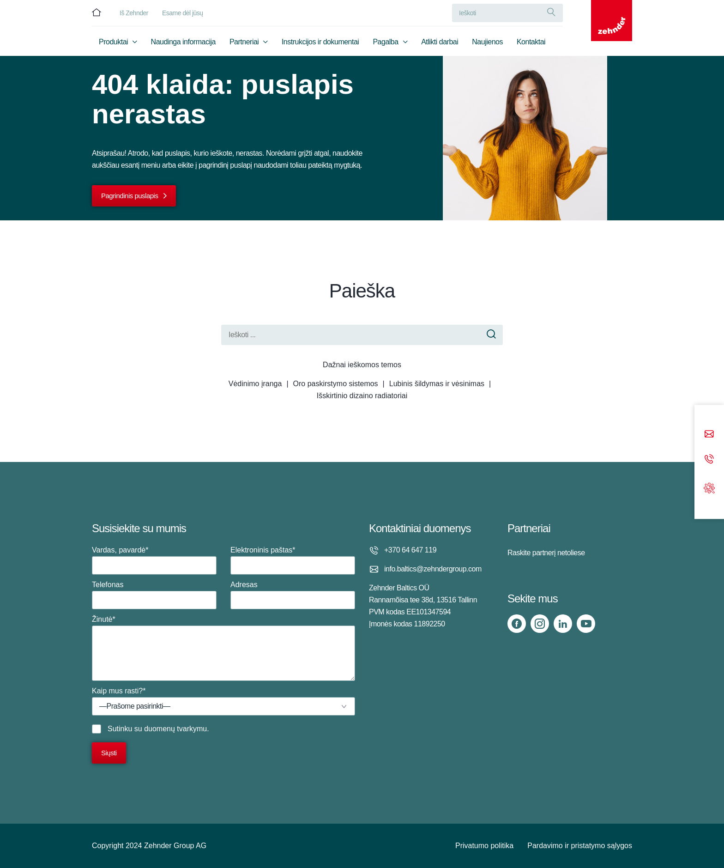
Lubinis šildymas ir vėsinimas (436, 384)
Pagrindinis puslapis (129, 196)
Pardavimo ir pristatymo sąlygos (579, 846)
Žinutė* (223, 648)
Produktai (113, 45)
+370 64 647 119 (410, 550)
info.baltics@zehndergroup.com (433, 569)
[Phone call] (709, 460)
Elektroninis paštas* (292, 560)
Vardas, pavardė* (154, 560)
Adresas (292, 595)
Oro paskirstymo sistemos (335, 384)
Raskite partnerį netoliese (546, 553)
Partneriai (244, 45)
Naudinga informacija (183, 45)
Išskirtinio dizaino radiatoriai (362, 396)
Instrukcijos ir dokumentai (320, 45)
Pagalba (385, 45)
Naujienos (487, 45)
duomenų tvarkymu (175, 729)
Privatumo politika (484, 846)
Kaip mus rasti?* (223, 701)
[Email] (709, 435)
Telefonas (154, 595)
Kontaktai (531, 45)
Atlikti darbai (439, 45)
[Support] (709, 487)
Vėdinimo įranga (255, 384)
